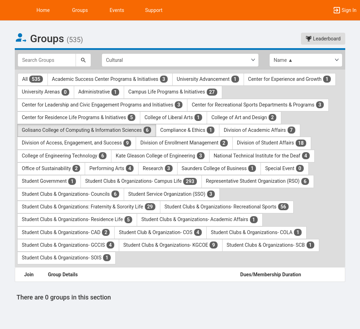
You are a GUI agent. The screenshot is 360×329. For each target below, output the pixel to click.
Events (117, 10)
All (32, 79)
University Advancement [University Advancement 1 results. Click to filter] (208, 79)
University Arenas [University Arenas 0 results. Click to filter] (46, 92)
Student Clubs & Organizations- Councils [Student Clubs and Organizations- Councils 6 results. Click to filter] (71, 194)
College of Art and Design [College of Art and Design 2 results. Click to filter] (244, 117)
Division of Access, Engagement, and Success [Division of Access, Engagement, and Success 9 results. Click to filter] (76, 143)
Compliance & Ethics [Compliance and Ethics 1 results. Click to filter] (187, 130)
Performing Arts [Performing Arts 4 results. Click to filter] (111, 168)
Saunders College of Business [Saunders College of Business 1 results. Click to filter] (219, 168)
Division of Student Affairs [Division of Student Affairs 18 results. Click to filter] (272, 143)
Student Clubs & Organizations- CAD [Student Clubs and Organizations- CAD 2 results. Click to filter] (66, 232)
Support (153, 10)
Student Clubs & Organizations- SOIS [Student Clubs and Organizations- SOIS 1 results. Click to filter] (66, 258)
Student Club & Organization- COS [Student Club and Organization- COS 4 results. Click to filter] (160, 232)
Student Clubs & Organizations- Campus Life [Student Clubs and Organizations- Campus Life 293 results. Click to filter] (141, 181)
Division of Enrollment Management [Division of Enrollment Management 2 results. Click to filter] (184, 143)
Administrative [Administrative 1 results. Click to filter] (99, 92)
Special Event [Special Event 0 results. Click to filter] (284, 168)
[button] (9, 10)
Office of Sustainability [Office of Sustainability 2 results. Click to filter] (51, 168)
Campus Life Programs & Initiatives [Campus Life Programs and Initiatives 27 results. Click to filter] (173, 92)
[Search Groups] (47, 60)
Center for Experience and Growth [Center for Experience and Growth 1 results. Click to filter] (289, 79)
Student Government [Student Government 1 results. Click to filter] (49, 181)
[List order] (306, 60)
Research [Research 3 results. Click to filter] (158, 168)
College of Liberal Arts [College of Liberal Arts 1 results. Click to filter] (173, 117)
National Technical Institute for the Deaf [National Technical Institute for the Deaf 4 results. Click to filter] (262, 156)
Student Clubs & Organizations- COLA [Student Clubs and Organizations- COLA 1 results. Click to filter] (256, 232)
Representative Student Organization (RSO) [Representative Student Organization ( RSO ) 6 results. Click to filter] (257, 181)
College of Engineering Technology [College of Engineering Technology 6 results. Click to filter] (64, 156)
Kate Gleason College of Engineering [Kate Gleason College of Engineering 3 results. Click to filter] (160, 156)
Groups (80, 10)
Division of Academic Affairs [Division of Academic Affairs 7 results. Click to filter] (259, 130)
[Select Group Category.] (180, 60)
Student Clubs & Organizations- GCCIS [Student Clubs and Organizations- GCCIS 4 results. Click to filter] (68, 245)
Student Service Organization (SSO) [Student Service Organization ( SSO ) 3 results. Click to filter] (171, 194)
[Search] (83, 60)
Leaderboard (323, 38)
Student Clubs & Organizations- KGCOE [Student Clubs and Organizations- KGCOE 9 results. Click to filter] (170, 245)
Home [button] (43, 10)
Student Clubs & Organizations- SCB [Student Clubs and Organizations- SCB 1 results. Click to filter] (271, 245)
